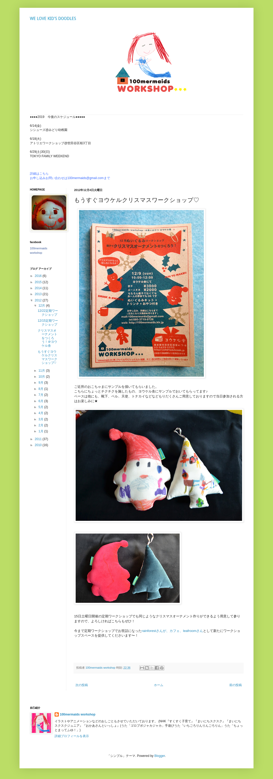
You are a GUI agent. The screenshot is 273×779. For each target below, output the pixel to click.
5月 (41, 407)
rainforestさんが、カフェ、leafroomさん (172, 631)
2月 (41, 425)
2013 (39, 294)
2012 (39, 300)
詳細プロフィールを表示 (72, 736)
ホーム (158, 685)
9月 (41, 382)
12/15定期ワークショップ (48, 322)
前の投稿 (235, 685)
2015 (39, 282)
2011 (39, 439)
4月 (41, 413)
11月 (42, 370)
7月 (41, 395)
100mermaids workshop (77, 714)
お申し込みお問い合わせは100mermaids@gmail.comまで (70, 178)
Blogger (159, 756)
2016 (39, 276)
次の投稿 (81, 685)
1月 (41, 431)
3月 (41, 419)
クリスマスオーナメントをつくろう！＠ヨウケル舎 (47, 338)
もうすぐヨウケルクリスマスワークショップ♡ (47, 357)
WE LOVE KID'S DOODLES (53, 18)
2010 (39, 445)
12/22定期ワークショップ (48, 312)
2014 (39, 288)
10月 (42, 376)
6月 (41, 401)
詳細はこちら (39, 173)
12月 (42, 305)
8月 (41, 389)
